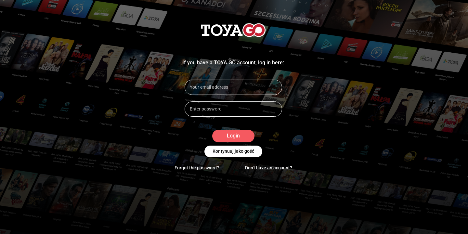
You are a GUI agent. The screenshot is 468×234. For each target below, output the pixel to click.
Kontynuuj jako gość (233, 151)
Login (233, 136)
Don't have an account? (268, 167)
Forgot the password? (197, 167)
